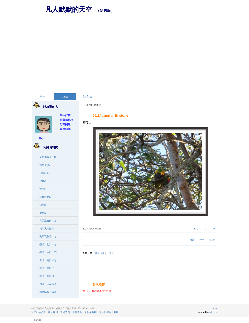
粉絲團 (37, 320)
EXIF (212, 239)
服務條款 (77, 312)
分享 (201, 239)
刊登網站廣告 (38, 312)
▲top (215, 308)
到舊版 (105, 10)
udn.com (213, 312)
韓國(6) (43, 204)
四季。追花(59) (47, 284)
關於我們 (53, 312)
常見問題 (65, 312)
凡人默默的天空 (68, 9)
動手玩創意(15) (47, 236)
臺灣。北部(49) (47, 244)
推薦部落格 (66, 119)
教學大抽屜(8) (47, 228)
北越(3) (43, 181)
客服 (116, 312)
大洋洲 (110, 253)
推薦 (192, 239)
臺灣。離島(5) (47, 276)
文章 (42, 96)
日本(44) (44, 173)
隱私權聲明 (105, 312)
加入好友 (65, 115)
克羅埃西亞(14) (47, 157)
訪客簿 (87, 96)
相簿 (65, 96)
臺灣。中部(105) (48, 252)
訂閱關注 (65, 124)
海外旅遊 (99, 253)
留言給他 (65, 129)
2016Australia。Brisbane (110, 115)
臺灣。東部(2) (47, 268)
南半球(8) (44, 165)
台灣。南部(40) (47, 260)
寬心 (41, 138)
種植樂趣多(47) (47, 292)
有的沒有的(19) (47, 220)
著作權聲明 (90, 312)
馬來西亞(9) (45, 196)
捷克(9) (43, 212)
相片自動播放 (93, 104)
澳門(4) (43, 188)
